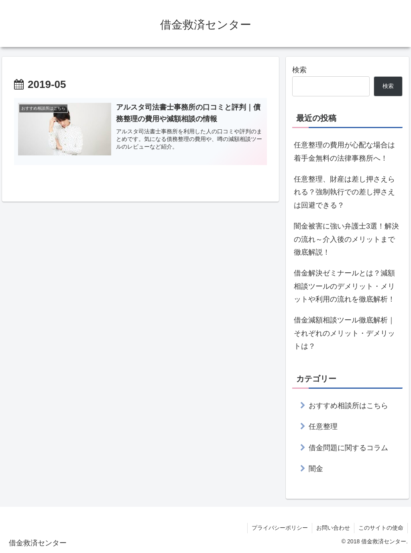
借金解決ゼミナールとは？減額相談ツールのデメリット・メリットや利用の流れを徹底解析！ (344, 286)
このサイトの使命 (380, 527)
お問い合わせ (333, 527)
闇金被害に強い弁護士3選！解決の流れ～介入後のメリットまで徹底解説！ (346, 239)
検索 (299, 70)
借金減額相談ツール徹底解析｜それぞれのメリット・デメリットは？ (344, 333)
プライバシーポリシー (280, 527)
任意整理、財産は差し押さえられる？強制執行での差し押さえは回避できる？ (344, 192)
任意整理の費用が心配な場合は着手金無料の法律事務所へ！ (344, 151)
